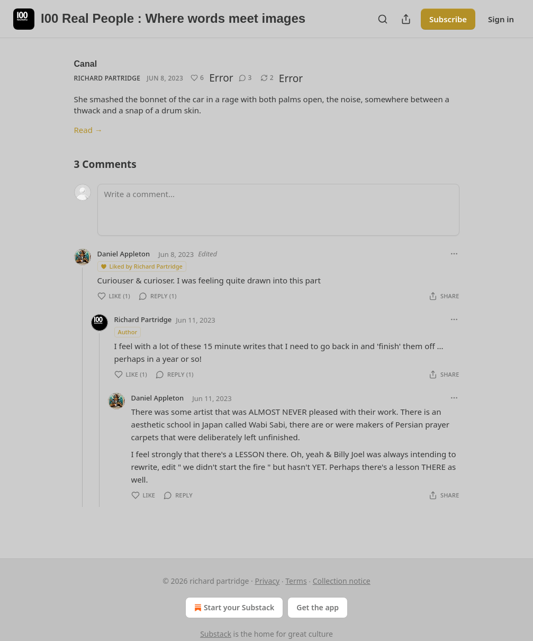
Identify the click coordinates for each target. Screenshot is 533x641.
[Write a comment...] (278, 210)
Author (128, 332)
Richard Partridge (107, 78)
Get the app (317, 607)
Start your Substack (233, 607)
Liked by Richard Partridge (141, 266)
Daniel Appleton (123, 254)
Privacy (267, 581)
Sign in (501, 19)
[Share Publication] (406, 19)
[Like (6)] (197, 78)
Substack (215, 634)
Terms (295, 581)
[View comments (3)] (245, 78)
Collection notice (342, 581)
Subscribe (448, 19)
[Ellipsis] (454, 253)
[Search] (382, 19)
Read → (88, 129)
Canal (85, 63)
